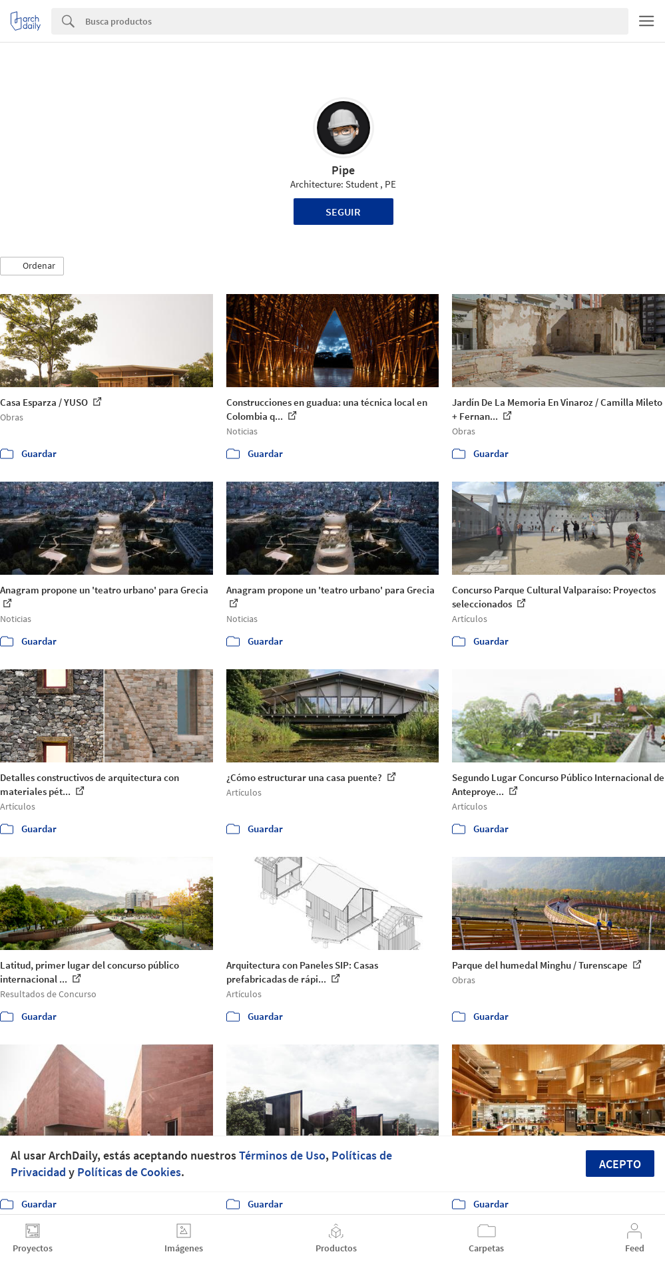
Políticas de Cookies (129, 1172)
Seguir (343, 211)
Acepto (620, 1164)
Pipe (343, 170)
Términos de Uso (282, 1155)
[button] (32, 266)
